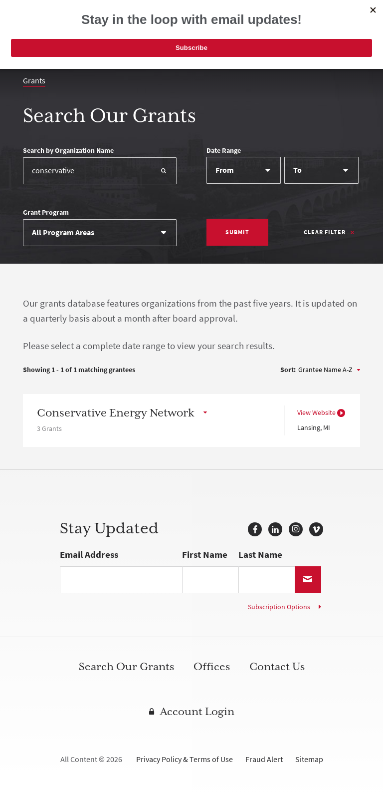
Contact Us (277, 667)
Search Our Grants (126, 667)
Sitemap (309, 759)
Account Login (197, 712)
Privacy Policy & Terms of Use (184, 759)
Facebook (255, 529)
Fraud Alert (264, 759)
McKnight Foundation (73, 22)
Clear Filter (325, 232)
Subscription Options (279, 607)
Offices (211, 667)
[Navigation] (348, 25)
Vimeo (316, 529)
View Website (316, 412)
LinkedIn (275, 529)
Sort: (288, 370)
